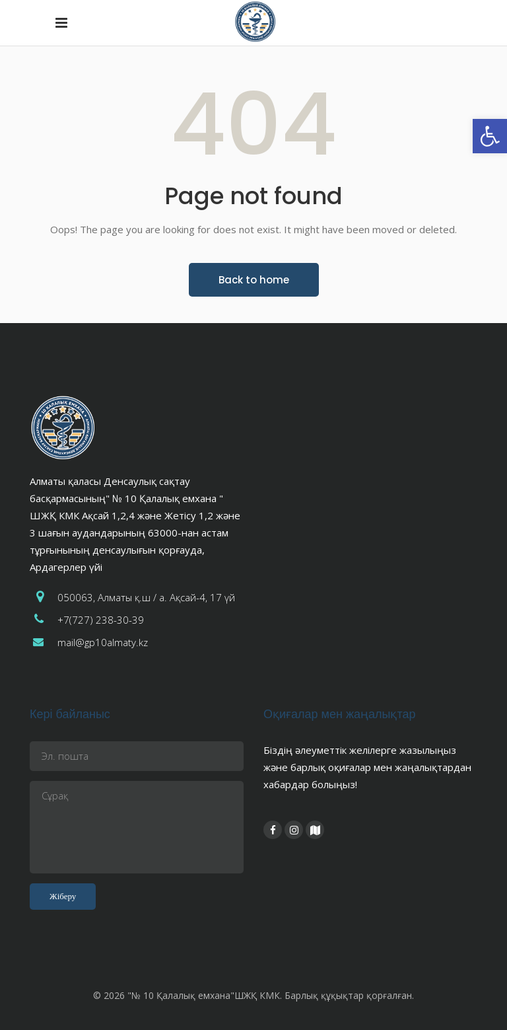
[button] (490, 136)
